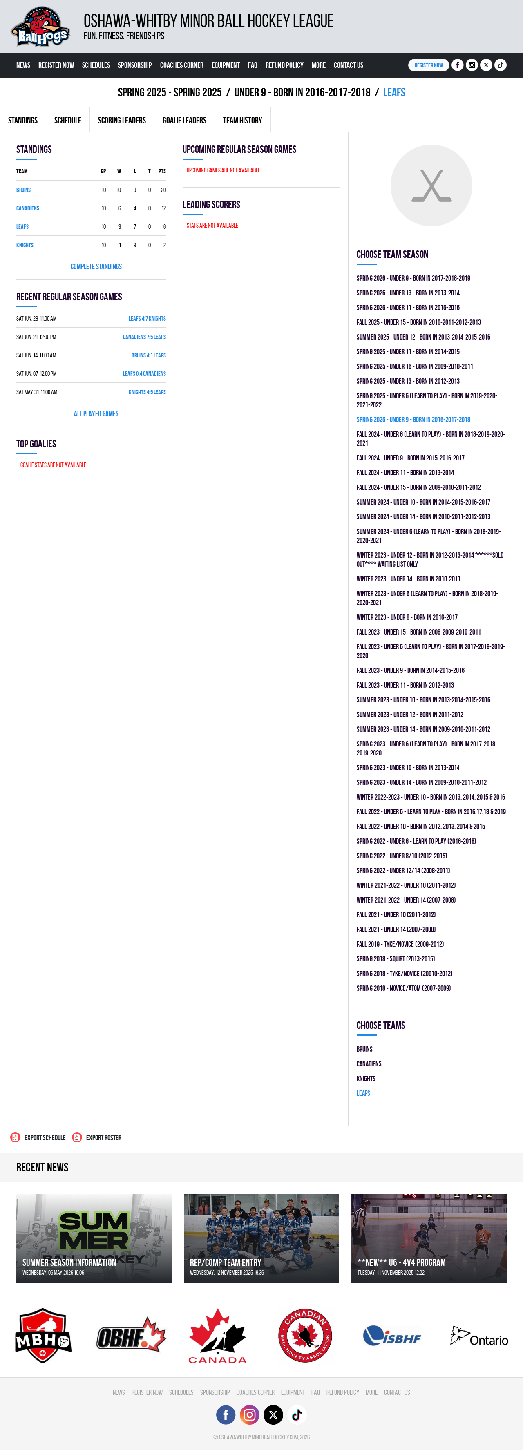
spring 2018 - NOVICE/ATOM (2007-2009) (404, 988)
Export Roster (96, 1137)
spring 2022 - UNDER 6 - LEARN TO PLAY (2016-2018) (416, 841)
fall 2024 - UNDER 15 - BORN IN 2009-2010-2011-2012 (419, 487)
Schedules (96, 64)
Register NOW (429, 65)
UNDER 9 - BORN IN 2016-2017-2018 (303, 92)
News (23, 64)
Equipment (226, 64)
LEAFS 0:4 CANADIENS (144, 373)
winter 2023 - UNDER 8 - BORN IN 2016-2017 (407, 617)
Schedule (67, 120)
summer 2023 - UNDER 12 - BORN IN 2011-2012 (410, 714)
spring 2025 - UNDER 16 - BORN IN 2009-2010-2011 (415, 366)
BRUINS (23, 189)
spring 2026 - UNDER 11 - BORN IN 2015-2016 (408, 307)
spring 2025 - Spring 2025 (170, 92)
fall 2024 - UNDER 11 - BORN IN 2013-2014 (405, 472)
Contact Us (348, 64)
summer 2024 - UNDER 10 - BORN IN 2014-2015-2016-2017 (423, 502)
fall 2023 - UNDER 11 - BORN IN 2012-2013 (405, 685)
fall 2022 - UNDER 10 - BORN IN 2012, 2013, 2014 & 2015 (421, 826)
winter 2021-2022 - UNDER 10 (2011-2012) (406, 885)
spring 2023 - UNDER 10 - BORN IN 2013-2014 (408, 767)
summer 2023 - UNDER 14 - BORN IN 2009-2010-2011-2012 (423, 729)
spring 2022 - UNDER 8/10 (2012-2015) (402, 856)
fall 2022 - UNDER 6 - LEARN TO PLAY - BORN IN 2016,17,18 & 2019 (431, 811)
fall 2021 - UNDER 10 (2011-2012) (396, 914)
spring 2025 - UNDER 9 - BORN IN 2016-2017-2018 (413, 419)
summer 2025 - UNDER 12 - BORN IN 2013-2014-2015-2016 (423, 337)
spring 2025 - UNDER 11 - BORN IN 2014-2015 (408, 351)
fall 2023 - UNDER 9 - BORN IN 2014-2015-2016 (411, 670)
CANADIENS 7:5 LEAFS (144, 336)
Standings (23, 120)
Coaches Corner (181, 64)
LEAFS (22, 226)
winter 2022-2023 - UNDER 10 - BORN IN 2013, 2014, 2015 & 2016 (431, 797)
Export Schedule (38, 1137)
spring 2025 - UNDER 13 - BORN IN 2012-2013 (408, 381)
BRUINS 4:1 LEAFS (149, 355)
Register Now (56, 64)
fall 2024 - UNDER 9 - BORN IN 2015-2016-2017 (411, 458)
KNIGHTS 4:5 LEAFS (147, 392)
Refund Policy (285, 64)
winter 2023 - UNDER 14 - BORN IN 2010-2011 (408, 579)
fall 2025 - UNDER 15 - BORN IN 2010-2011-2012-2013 (419, 322)
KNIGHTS (25, 244)
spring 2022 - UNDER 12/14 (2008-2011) (403, 870)
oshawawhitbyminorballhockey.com (258, 1437)
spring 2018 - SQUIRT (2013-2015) (396, 959)
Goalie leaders (184, 120)
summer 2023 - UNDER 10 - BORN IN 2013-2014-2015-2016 (423, 700)
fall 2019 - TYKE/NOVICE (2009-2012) (400, 944)
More (319, 64)
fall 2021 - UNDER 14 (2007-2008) (396, 929)
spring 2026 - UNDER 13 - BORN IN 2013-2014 (408, 293)
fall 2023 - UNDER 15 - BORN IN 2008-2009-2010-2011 (419, 632)
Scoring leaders (122, 120)
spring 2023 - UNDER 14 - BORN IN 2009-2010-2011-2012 (422, 782)
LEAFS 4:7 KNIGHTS (147, 318)
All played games (96, 413)
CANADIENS (27, 208)
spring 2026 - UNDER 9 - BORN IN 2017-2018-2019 (413, 278)
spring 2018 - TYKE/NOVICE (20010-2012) (405, 973)
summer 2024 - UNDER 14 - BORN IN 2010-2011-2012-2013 (423, 517)
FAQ (252, 64)
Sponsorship (135, 64)
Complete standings (96, 266)
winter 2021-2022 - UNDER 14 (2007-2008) (406, 900)
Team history (242, 120)
